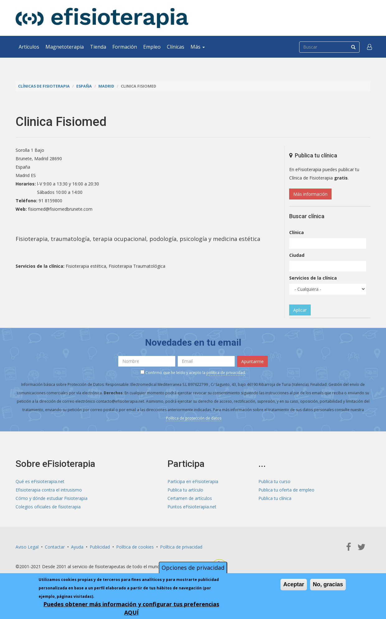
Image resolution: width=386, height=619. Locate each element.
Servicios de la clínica (313, 278)
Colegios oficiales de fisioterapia (48, 507)
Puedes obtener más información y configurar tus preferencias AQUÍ (131, 608)
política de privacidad (225, 372)
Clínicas (175, 46)
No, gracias (328, 584)
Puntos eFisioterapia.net (191, 507)
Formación (124, 46)
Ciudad (296, 255)
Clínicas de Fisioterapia (44, 86)
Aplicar (300, 310)
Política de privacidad (181, 547)
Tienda (98, 46)
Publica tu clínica (274, 498)
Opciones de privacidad (193, 567)
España (84, 86)
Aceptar (293, 584)
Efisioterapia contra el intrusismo (49, 490)
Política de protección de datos (193, 418)
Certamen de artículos (189, 498)
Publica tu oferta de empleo (286, 490)
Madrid (106, 86)
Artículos (29, 46)
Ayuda (77, 547)
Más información (310, 194)
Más (198, 46)
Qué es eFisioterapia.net (40, 481)
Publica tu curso (274, 481)
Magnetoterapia (64, 46)
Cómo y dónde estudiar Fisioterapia (51, 498)
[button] (369, 47)
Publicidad (100, 547)
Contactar (55, 547)
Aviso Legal (27, 547)
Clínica (296, 232)
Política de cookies (135, 547)
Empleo (152, 46)
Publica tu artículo (185, 490)
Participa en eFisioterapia (192, 481)
